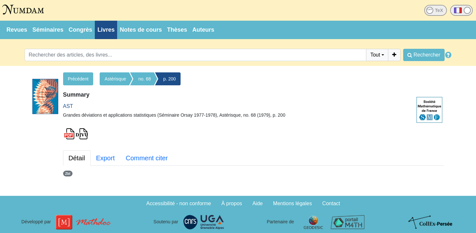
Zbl (67, 173)
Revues (16, 29)
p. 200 (169, 78)
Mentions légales (292, 203)
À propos (231, 203)
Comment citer (147, 158)
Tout (375, 55)
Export (105, 158)
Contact (331, 203)
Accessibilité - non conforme (178, 203)
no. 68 (144, 78)
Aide (257, 203)
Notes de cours (141, 29)
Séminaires (47, 29)
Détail (77, 158)
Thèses (177, 29)
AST (68, 106)
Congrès (80, 29)
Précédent (78, 78)
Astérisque (115, 78)
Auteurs (203, 29)
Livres (106, 29)
